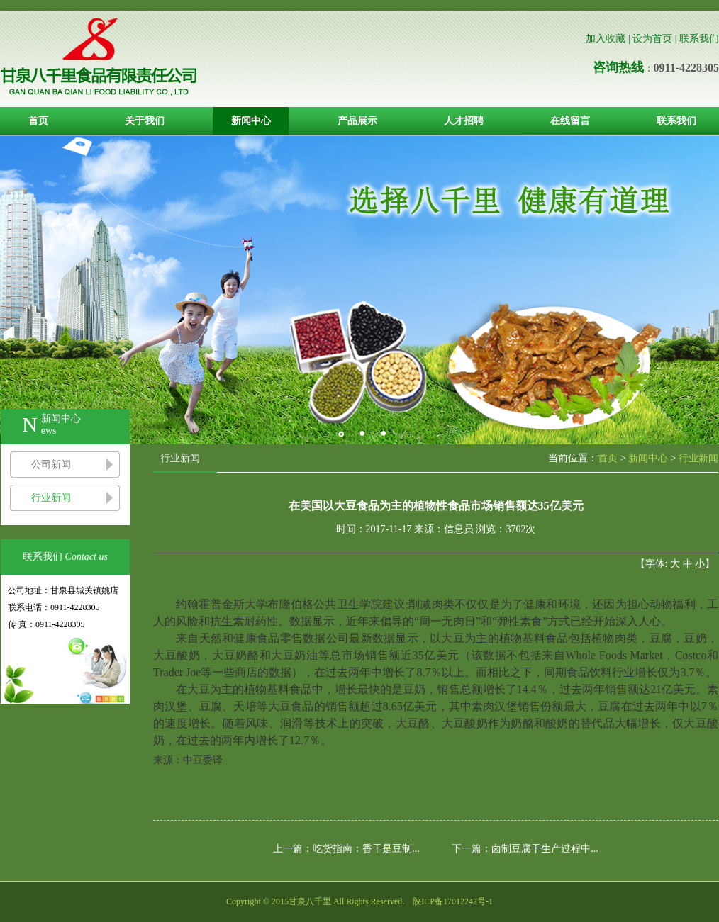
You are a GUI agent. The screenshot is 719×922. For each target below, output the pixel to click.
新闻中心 (251, 121)
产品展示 (357, 121)
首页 (38, 121)
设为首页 (652, 38)
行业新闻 (51, 498)
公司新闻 (51, 464)
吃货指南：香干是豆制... (366, 848)
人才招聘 (464, 121)
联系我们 (699, 38)
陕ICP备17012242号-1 (453, 901)
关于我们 (145, 121)
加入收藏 (605, 38)
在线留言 (570, 121)
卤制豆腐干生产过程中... (544, 848)
